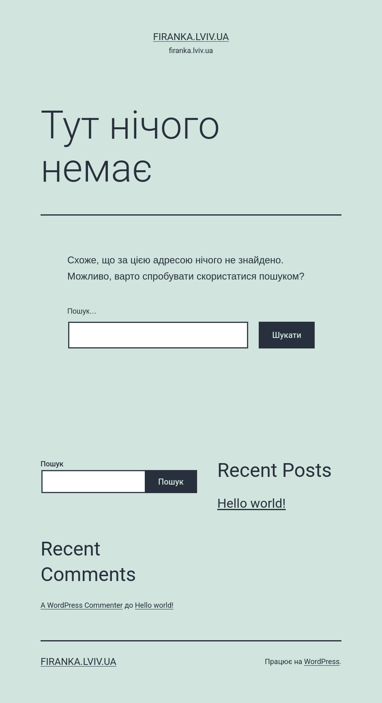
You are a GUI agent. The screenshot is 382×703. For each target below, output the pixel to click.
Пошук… (82, 311)
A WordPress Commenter (82, 605)
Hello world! (251, 503)
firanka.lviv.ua (191, 37)
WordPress (321, 661)
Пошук (52, 463)
